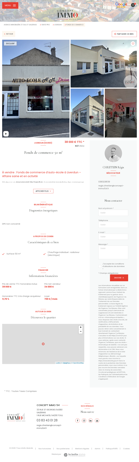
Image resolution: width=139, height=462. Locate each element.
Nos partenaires (63, 448)
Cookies (126, 449)
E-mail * (101, 232)
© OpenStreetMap (78, 363)
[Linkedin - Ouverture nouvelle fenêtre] (90, 420)
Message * (103, 244)
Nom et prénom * (106, 208)
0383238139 (104, 181)
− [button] (81, 332)
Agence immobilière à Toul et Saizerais (20, 25)
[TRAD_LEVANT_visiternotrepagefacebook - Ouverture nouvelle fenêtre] (77, 420)
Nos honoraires (45, 448)
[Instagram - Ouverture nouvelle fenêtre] (84, 420)
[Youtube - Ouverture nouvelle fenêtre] (97, 420)
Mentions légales (82, 448)
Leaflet (58, 363)
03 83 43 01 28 (47, 420)
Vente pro (45, 25)
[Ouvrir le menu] (10, 5)
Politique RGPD (112, 448)
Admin (97, 448)
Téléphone (103, 220)
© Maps (65, 363)
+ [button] (81, 328)
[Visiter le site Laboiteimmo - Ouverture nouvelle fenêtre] (74, 455)
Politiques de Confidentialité (112, 374)
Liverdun (58, 25)
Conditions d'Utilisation (107, 377)
